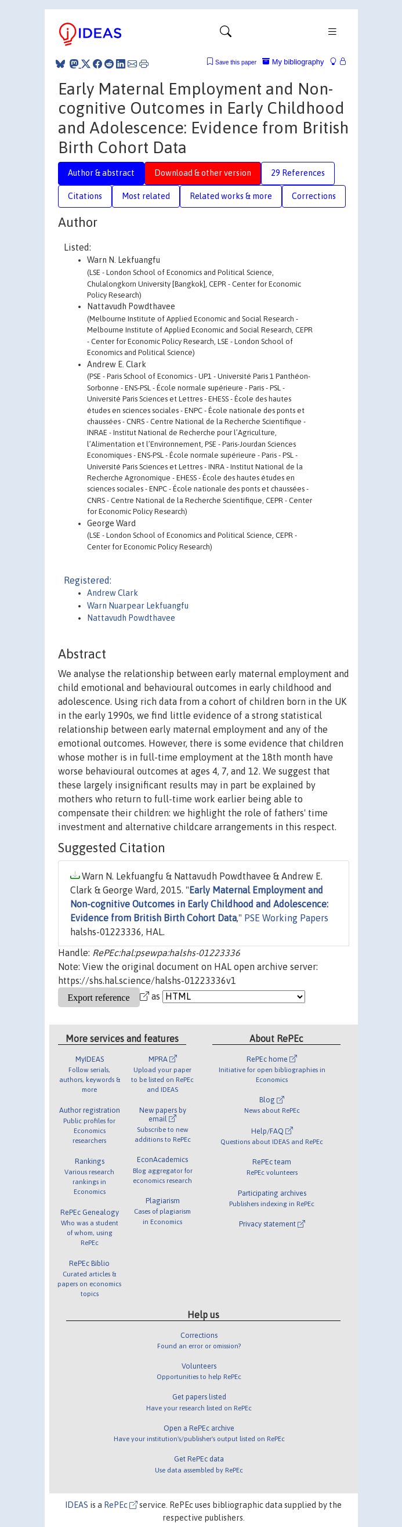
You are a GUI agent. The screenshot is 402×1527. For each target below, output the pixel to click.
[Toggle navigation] (225, 34)
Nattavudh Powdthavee (131, 618)
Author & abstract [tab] (101, 173)
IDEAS (76, 1505)
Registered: (87, 580)
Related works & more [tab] (231, 196)
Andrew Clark (112, 593)
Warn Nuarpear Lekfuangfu (138, 605)
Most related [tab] (146, 196)
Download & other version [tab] (202, 173)
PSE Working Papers (286, 918)
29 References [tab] (298, 173)
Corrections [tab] (314, 196)
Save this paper (235, 62)
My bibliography (293, 61)
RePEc (120, 1505)
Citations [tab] (85, 196)
